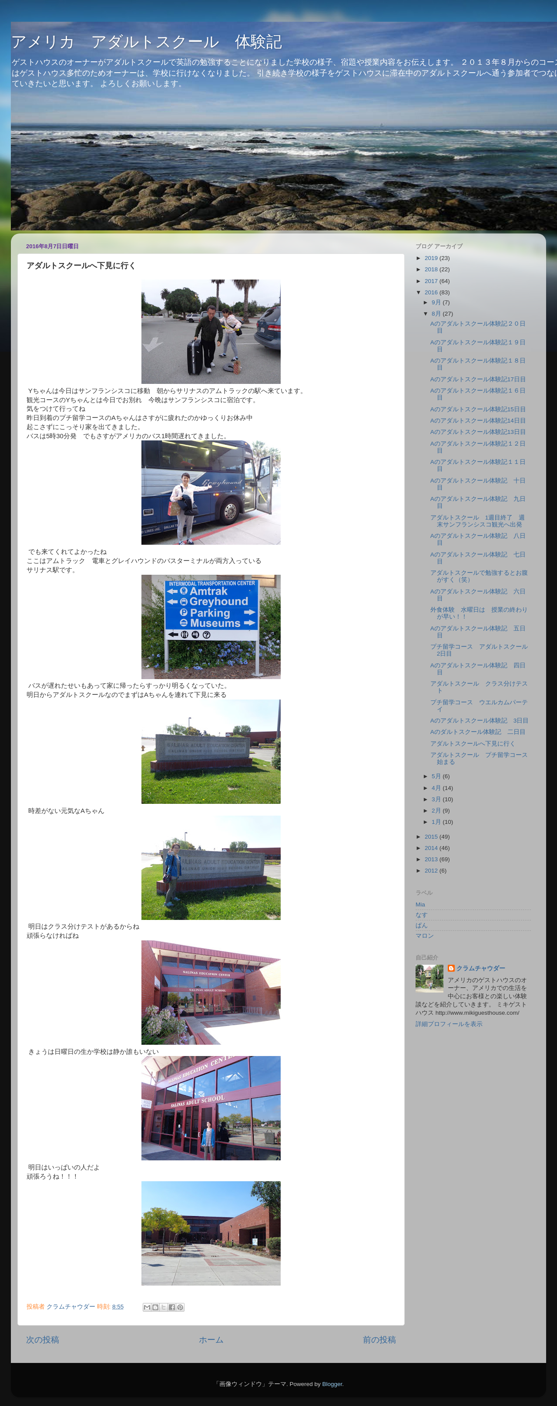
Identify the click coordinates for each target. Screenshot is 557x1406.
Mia (420, 904)
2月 (437, 810)
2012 (432, 870)
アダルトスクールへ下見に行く (473, 743)
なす (422, 915)
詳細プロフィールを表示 (449, 1024)
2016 (432, 292)
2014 (432, 848)
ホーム (211, 1339)
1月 (437, 822)
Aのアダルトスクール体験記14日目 (478, 420)
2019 (432, 258)
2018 (432, 269)
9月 (437, 302)
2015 (432, 836)
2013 (432, 859)
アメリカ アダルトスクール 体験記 (146, 41)
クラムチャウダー (480, 968)
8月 (437, 313)
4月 (437, 788)
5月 (437, 776)
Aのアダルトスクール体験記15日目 (478, 409)
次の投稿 (42, 1339)
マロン (425, 936)
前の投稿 (379, 1339)
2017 (432, 281)
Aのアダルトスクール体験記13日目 (478, 432)
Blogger (332, 1384)
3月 (437, 799)
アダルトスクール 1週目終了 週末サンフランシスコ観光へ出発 (477, 521)
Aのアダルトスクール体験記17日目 (478, 379)
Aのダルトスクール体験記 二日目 (478, 732)
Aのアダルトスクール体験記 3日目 (479, 720)
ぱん (422, 925)
